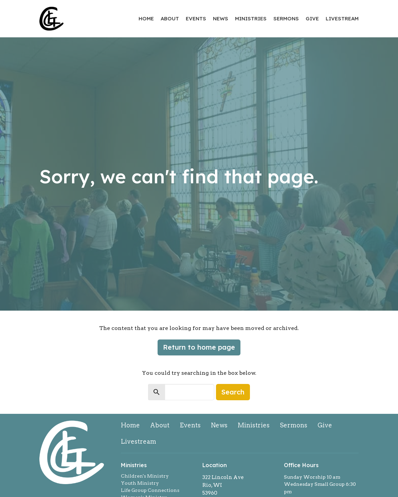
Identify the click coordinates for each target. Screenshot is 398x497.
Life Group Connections (150, 490)
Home (146, 18)
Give (312, 18)
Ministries (251, 18)
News (220, 18)
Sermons (286, 18)
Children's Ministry (145, 476)
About (170, 18)
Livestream (342, 18)
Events (196, 18)
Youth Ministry (140, 483)
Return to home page (199, 347)
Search (233, 392)
